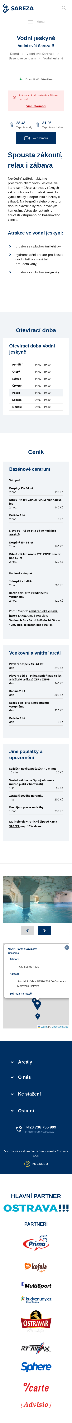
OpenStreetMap (60, 1026)
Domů (14, 54)
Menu (36, 22)
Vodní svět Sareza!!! (40, 54)
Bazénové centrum (22, 58)
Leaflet (42, 1026)
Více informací (36, 106)
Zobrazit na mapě (21, 993)
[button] (37, 1005)
